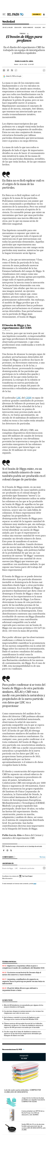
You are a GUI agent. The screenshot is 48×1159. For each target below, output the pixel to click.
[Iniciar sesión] (44, 14)
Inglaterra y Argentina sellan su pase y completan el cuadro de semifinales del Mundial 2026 (23, 967)
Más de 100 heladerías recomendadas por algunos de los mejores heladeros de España (23, 1006)
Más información (7, 878)
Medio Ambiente (28, 27)
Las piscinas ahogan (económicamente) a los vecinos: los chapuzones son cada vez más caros (24, 1012)
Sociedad (8, 21)
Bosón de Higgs (7, 868)
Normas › (43, 857)
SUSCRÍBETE (36, 14)
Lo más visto (7, 1000)
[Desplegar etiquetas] (44, 868)
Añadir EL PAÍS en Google (13, 76)
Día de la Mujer (8, 27)
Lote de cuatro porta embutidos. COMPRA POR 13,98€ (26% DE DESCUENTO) (22, 1091)
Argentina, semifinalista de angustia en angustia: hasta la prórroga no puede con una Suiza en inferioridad (23, 981)
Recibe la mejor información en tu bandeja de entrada (23, 846)
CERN (28, 397)
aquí (34, 883)
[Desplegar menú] (4, 14)
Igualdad (38, 27)
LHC (18, 397)
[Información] (28, 34)
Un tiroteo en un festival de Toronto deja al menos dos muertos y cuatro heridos (21, 973)
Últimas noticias (9, 961)
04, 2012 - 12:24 (26, 64)
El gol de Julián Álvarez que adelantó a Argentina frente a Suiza (20, 989)
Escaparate (24, 1057)
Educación (17, 27)
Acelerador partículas (27, 868)
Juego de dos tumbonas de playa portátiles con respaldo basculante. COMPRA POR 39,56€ (33, 1099)
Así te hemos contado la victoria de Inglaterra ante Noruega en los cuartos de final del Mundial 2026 (21, 1018)
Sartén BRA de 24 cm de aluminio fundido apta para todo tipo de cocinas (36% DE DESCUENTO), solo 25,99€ (34, 1127)
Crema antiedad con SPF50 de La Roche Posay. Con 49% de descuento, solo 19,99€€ (33, 1113)
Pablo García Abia (24, 61)
